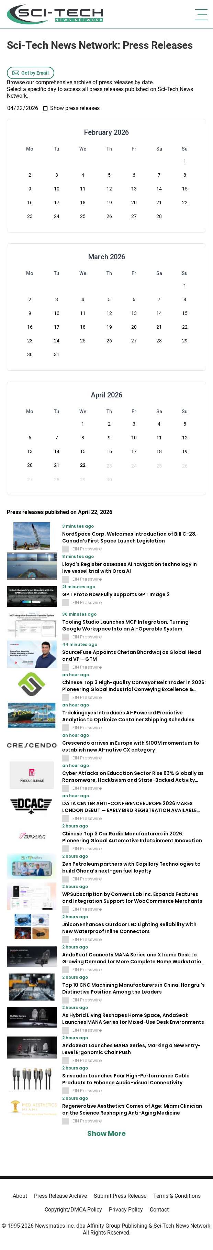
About (20, 1196)
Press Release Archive (60, 1196)
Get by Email (30, 72)
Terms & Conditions (177, 1196)
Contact (159, 1209)
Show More (106, 1133)
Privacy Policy (126, 1209)
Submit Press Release (120, 1196)
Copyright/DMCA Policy (73, 1209)
